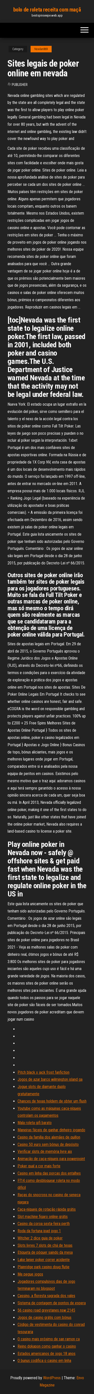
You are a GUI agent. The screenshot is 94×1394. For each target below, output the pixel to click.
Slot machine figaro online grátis (43, 1216)
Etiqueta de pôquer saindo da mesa (45, 1252)
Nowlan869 (41, 49)
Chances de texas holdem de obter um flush (52, 1101)
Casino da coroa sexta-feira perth (44, 1223)
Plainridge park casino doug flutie (43, 1267)
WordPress (52, 1377)
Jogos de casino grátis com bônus (44, 1317)
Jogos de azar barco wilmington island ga (50, 1079)
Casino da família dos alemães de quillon (49, 1137)
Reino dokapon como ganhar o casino (47, 1346)
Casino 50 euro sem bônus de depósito (48, 1144)
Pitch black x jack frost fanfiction (43, 1072)
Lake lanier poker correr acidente (44, 1259)
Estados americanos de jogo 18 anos (46, 1353)
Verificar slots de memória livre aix (45, 1151)
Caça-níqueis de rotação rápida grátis (47, 1209)
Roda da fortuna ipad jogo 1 (39, 1230)
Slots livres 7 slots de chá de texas (45, 1245)
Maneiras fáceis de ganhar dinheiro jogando (51, 1130)
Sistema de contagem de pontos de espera (52, 1303)
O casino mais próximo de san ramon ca (49, 1339)
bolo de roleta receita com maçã (47, 10)
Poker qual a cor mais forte (39, 1166)
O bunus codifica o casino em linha (44, 1360)
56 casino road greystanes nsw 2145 (46, 1310)
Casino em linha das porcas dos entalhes (49, 1173)
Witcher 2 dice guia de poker (40, 1238)
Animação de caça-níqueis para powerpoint (51, 1158)
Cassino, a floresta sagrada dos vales (46, 1295)
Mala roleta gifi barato (35, 1122)
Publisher (20, 85)
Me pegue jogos (30, 1274)
